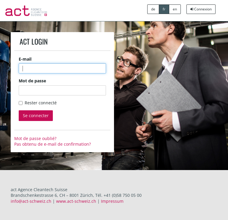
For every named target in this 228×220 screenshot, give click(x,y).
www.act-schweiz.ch (76, 201)
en (175, 9)
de (153, 9)
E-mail (25, 59)
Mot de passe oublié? (35, 138)
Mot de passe (32, 81)
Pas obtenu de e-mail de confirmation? (52, 144)
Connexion (201, 9)
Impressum (112, 201)
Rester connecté (38, 103)
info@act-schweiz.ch (31, 201)
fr (164, 9)
